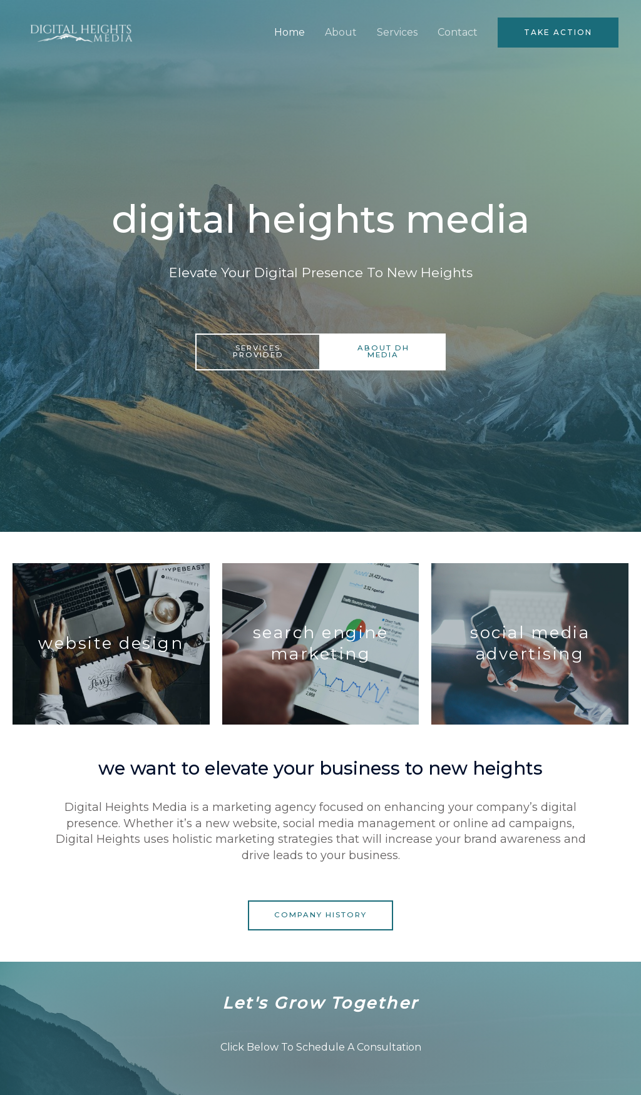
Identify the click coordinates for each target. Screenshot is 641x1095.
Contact (458, 35)
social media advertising (530, 643)
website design (110, 643)
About (341, 35)
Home (289, 35)
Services (397, 35)
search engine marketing (321, 643)
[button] (558, 36)
